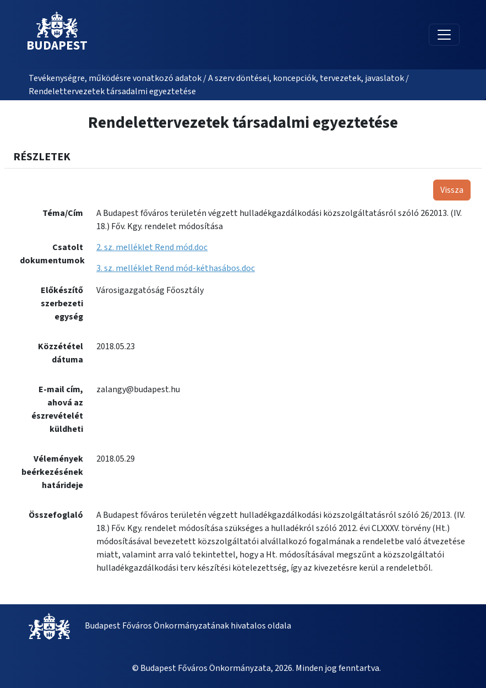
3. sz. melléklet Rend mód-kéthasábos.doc (175, 268)
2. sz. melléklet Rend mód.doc (151, 247)
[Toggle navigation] (444, 35)
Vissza (451, 190)
